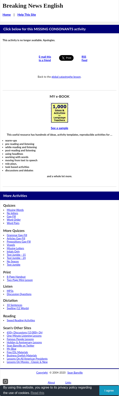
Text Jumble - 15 (16, 254)
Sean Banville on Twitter (20, 345)
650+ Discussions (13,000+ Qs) (25, 332)
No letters (12, 213)
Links (68, 382)
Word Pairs (13, 223)
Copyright (42, 372)
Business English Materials (22, 355)
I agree (109, 390)
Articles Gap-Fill (16, 238)
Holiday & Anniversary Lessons (24, 342)
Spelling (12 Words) (18, 308)
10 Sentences (14, 305)
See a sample (59, 128)
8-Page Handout (16, 276)
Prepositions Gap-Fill (19, 241)
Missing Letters (15, 248)
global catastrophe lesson (66, 76)
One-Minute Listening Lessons (24, 335)
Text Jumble (13, 264)
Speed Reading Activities (21, 320)
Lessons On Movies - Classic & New (27, 362)
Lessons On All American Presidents (27, 358)
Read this (37, 393)
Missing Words (15, 210)
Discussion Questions (19, 294)
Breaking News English (33, 5)
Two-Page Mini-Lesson (20, 280)
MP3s (10, 290)
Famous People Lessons (20, 339)
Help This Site (26, 14)
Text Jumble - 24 (16, 258)
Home (7, 14)
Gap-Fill (11, 216)
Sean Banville (75, 372)
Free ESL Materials (17, 352)
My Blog (11, 348)
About (51, 382)
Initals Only (13, 251)
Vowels (11, 244)
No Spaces (13, 261)
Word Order (14, 219)
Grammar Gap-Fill (17, 235)
